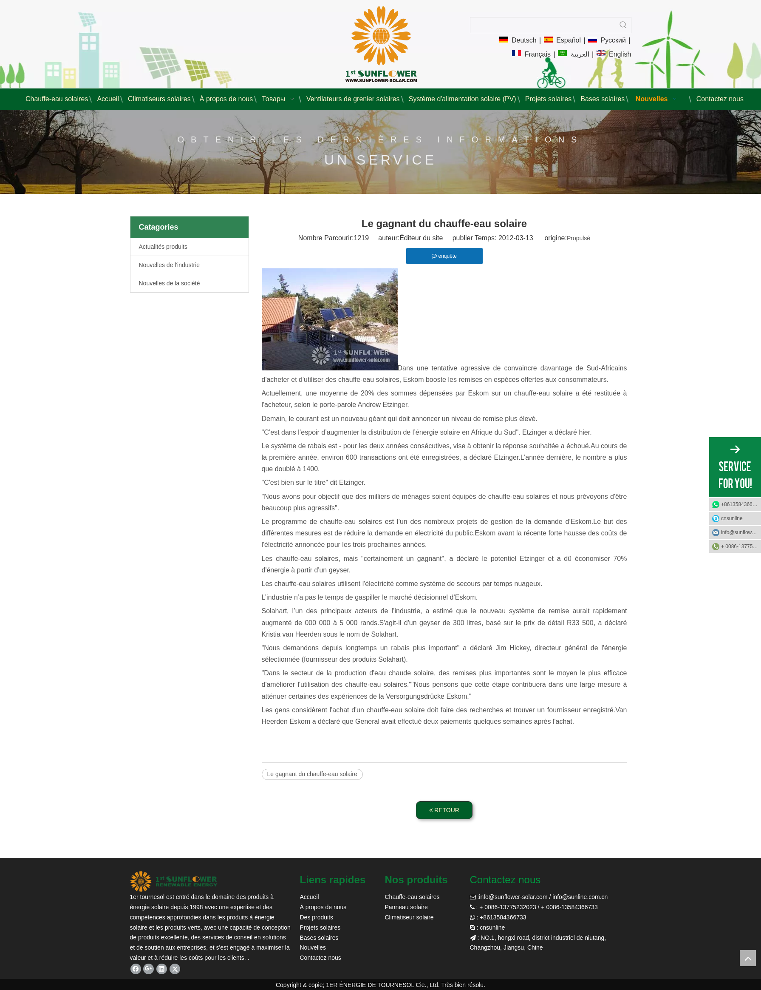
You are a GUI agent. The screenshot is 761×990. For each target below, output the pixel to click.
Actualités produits (163, 246)
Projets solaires (320, 927)
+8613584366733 (741, 504)
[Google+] (148, 969)
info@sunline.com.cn (580, 896)
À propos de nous (323, 907)
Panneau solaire (406, 907)
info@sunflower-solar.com (513, 896)
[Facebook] (135, 969)
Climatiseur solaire (409, 917)
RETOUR (444, 810)
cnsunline (732, 518)
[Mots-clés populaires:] (623, 25)
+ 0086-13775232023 (741, 546)
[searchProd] (543, 25)
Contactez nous (320, 957)
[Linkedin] (161, 969)
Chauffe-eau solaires (412, 896)
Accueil (309, 896)
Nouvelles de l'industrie (169, 265)
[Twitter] (175, 969)
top (748, 958)
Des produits (317, 917)
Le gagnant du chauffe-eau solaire (312, 774)
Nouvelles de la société (169, 283)
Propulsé (578, 238)
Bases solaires (319, 937)
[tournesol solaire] (174, 881)
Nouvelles (313, 947)
